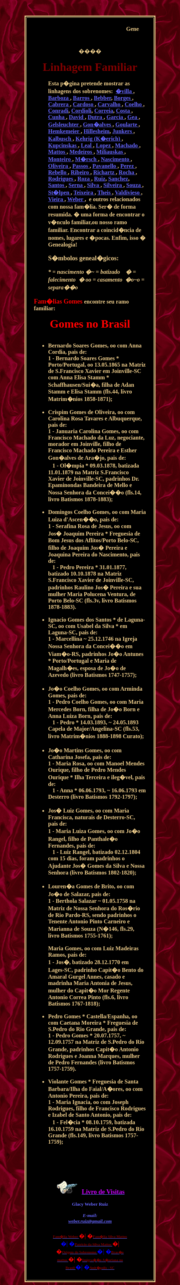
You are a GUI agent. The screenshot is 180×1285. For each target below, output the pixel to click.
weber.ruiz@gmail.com (90, 1221)
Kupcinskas (63, 145)
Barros (82, 98)
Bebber (102, 98)
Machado (127, 145)
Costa (123, 111)
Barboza (59, 98)
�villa (124, 91)
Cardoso (84, 104)
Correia (103, 111)
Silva (94, 185)
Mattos (57, 152)
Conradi (58, 111)
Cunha (57, 117)
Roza (84, 179)
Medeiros (81, 152)
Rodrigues (61, 179)
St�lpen (59, 192)
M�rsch (86, 159)
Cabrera (59, 104)
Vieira (56, 199)
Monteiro (60, 159)
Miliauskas (110, 152)
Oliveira (58, 166)
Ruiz (99, 179)
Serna (76, 185)
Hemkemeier (64, 131)
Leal (87, 145)
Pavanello (105, 166)
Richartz (104, 172)
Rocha (127, 172)
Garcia (115, 117)
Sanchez (118, 179)
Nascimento (116, 159)
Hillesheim (97, 131)
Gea (133, 117)
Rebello (58, 172)
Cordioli (81, 111)
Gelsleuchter (64, 124)
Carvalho (110, 104)
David (77, 117)
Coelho (134, 104)
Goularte (126, 124)
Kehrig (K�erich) (98, 139)
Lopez (104, 145)
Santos (56, 185)
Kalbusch (60, 139)
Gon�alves (97, 124)
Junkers (122, 131)
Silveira (113, 185)
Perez (127, 166)
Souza (134, 185)
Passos (80, 166)
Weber (76, 199)
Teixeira (84, 192)
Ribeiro (80, 172)
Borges (123, 98)
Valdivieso (128, 192)
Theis (104, 192)
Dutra (96, 117)
